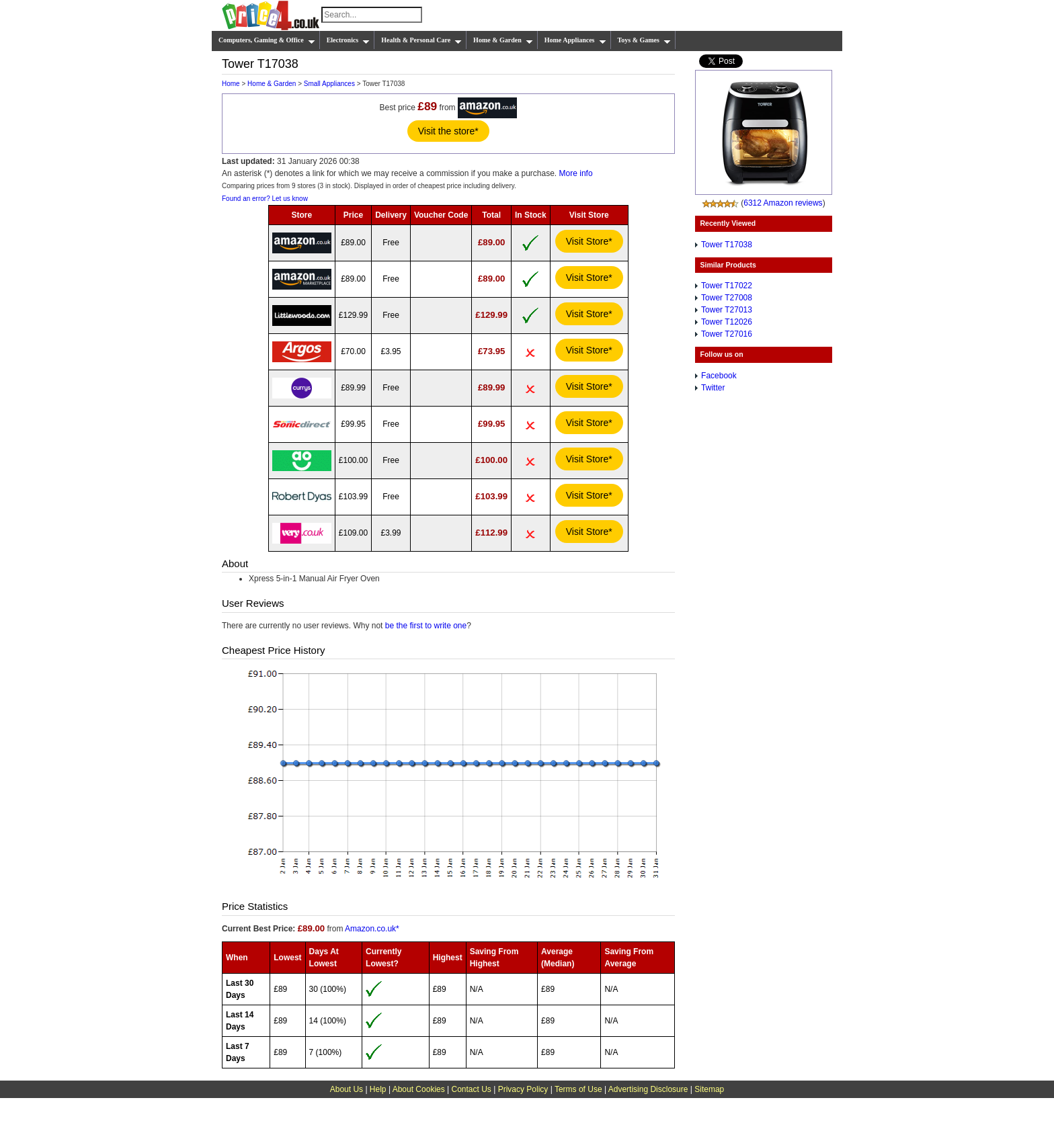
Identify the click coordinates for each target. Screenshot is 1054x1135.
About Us (346, 1089)
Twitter (713, 387)
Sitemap (709, 1089)
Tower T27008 (726, 297)
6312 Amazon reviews (782, 203)
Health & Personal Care (421, 40)
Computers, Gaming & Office (266, 40)
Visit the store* (448, 131)
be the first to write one (426, 625)
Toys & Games (644, 40)
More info (576, 173)
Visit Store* (589, 241)
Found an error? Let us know (265, 198)
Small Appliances (329, 83)
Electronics (348, 40)
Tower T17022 (726, 285)
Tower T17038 (726, 244)
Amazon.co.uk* (372, 928)
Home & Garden (503, 40)
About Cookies (419, 1089)
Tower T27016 (726, 334)
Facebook (719, 375)
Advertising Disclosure (648, 1089)
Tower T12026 (726, 322)
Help (378, 1089)
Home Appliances (575, 40)
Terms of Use (578, 1089)
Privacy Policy (523, 1089)
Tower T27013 (726, 309)
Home (231, 83)
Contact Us (471, 1089)
